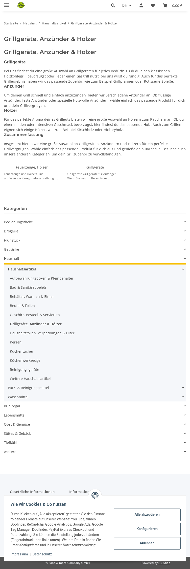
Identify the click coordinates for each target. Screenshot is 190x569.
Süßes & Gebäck (17, 433)
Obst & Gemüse (17, 424)
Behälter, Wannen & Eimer (32, 296)
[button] (114, 5)
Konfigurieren (145, 526)
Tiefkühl (10, 442)
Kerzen (16, 342)
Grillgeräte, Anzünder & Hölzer (36, 324)
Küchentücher (21, 351)
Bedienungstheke (18, 222)
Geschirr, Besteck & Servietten (35, 314)
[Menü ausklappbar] (6, 3)
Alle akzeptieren (145, 512)
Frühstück (12, 240)
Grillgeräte (95, 167)
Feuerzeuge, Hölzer (32, 167)
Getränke (11, 249)
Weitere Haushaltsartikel (30, 378)
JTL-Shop (164, 563)
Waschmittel (18, 397)
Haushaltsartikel (22, 269)
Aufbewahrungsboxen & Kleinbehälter (41, 278)
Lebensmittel (14, 415)
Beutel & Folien (22, 305)
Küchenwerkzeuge (25, 360)
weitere (10, 451)
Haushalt (11, 258)
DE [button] (124, 5)
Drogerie (11, 231)
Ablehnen (145, 541)
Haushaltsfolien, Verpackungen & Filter (42, 333)
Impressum (20, 554)
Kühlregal (12, 406)
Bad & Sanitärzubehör (28, 287)
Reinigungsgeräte (24, 369)
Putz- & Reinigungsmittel (28, 387)
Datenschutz (43, 554)
